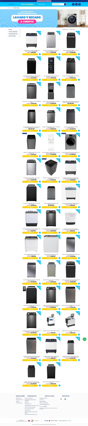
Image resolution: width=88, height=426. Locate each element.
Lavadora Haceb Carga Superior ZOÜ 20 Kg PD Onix (51, 382)
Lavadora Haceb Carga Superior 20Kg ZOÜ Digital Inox (51, 280)
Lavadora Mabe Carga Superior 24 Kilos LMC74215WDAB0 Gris (70, 51)
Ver (40, 54)
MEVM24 (55, 424)
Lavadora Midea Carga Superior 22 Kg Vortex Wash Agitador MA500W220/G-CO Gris (70, 102)
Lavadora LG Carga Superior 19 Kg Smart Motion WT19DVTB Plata (32, 178)
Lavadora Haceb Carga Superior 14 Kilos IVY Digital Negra (31, 204)
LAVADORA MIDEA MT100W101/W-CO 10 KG (51, 330)
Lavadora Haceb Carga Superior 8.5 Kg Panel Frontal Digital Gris (70, 255)
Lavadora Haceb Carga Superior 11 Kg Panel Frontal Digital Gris (31, 280)
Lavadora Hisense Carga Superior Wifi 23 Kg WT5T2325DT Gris (51, 127)
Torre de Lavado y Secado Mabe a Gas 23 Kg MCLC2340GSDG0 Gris (51, 102)
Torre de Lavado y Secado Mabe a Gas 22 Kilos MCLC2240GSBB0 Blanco (51, 153)
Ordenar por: (65, 29)
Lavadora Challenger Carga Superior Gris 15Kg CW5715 (71, 306)
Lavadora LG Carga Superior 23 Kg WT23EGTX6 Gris (70, 127)
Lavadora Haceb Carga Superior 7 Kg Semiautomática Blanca (51, 255)
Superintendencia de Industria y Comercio (32, 405)
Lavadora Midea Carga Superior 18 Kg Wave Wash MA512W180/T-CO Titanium (31, 127)
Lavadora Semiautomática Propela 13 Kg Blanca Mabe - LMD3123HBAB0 (51, 356)
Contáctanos (41, 399)
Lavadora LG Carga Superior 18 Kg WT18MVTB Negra (31, 102)
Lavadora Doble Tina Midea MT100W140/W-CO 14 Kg (71, 331)
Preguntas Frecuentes (43, 398)
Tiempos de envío (28, 410)
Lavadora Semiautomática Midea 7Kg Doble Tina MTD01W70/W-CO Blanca (70, 204)
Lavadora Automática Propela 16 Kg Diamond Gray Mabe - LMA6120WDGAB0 (51, 229)
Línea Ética (26, 402)
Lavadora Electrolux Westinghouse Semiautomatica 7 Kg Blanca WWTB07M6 (70, 229)
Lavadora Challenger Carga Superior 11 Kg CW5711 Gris (31, 153)
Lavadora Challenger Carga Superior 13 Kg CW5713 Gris (51, 178)
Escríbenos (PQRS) (42, 401)
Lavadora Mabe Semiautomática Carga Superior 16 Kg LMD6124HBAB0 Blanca (70, 178)
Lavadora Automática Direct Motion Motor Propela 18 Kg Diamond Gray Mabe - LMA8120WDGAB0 (51, 306)
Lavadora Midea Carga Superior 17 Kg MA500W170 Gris (51, 204)
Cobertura (17, 401)
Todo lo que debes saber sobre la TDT (31, 414)
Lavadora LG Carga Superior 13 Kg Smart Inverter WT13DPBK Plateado (51, 51)
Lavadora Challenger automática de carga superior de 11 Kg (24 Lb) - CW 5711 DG (31, 356)
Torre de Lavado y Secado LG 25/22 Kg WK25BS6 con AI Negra (51, 76)
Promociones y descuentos (29, 408)
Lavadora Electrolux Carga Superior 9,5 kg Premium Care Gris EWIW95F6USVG (70, 356)
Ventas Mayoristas (19, 402)
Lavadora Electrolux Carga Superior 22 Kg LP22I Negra (70, 76)
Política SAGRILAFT (28, 403)
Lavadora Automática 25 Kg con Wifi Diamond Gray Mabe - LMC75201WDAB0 (32, 382)
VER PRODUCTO (30, 54)
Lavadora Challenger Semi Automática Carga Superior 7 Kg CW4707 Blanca (31, 229)
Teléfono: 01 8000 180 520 (43, 402)
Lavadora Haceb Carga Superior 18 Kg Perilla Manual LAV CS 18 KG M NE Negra (31, 76)
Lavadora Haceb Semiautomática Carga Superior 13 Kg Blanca (31, 255)
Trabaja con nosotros (19, 399)
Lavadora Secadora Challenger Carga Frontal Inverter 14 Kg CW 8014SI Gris (70, 153)
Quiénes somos (18, 398)
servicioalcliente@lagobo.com (44, 404)
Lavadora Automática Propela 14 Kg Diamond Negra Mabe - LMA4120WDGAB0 (32, 331)
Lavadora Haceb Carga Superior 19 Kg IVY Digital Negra (31, 306)
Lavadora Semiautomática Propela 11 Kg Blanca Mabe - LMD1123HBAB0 (31, 51)
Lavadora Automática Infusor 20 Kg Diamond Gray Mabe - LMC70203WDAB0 (71, 280)
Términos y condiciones (29, 398)
